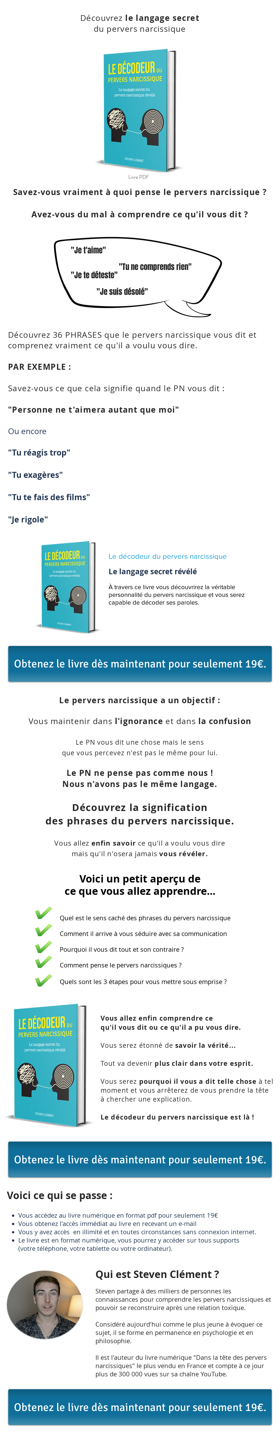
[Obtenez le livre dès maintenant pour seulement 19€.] (140, 664)
